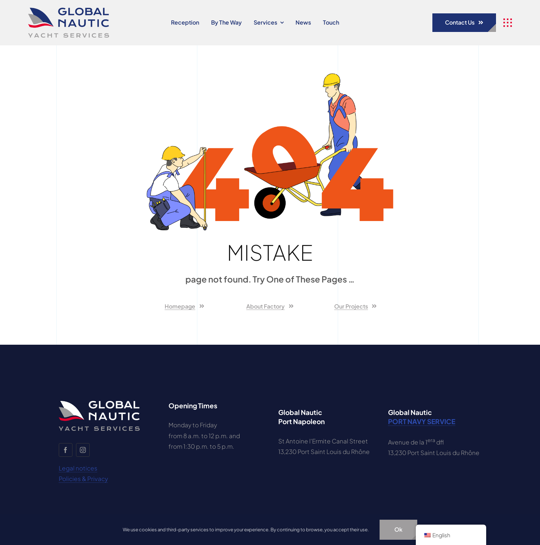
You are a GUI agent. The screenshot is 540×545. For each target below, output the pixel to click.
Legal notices (78, 468)
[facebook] (65, 450)
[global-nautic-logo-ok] (68, 10)
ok (398, 529)
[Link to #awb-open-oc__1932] (507, 23)
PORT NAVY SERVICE (421, 421)
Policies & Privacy (83, 478)
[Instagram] (83, 450)
